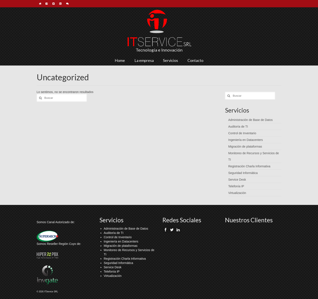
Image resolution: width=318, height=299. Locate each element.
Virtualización (237, 193)
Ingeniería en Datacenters (245, 140)
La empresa (144, 60)
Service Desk (237, 179)
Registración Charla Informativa (249, 166)
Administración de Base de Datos (250, 120)
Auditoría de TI (238, 126)
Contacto (195, 60)
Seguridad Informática (243, 173)
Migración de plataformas (245, 146)
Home (120, 60)
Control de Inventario (242, 133)
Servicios (170, 60)
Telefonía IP (236, 186)
